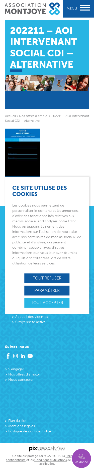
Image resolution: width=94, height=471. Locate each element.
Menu (78, 9)
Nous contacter (21, 380)
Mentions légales (21, 426)
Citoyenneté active (30, 322)
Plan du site (17, 421)
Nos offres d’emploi (24, 374)
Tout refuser (47, 278)
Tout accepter (47, 303)
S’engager (16, 369)
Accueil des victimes (31, 317)
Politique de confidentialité (29, 431)
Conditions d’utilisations (50, 460)
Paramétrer (47, 290)
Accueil (10, 116)
